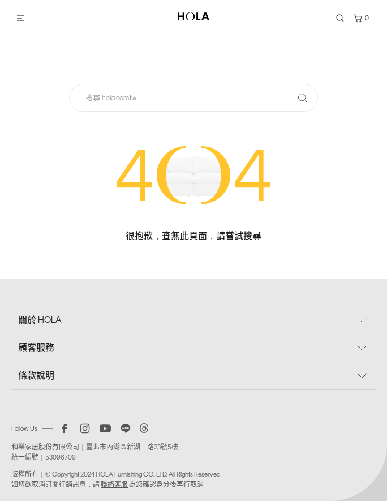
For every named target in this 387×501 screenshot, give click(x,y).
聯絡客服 (114, 485)
